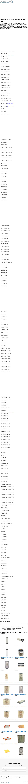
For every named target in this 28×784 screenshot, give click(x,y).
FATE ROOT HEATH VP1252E (5, 321)
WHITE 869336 (3, 602)
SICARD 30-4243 (4, 565)
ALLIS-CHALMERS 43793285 (5, 82)
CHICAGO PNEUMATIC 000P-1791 (6, 147)
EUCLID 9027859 (4, 267)
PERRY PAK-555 (3, 550)
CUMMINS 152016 (4, 187)
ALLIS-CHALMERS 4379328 (5, 80)
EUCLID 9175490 (4, 278)
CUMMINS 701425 (4, 195)
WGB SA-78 (3, 591)
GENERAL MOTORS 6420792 (5, 361)
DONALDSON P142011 (5, 254)
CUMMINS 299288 (4, 192)
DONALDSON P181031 (5, 256)
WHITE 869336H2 (4, 604)
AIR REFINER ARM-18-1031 (5, 66)
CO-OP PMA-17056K (4, 166)
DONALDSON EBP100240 (5, 231)
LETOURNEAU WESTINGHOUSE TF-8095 (7, 489)
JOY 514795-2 (3, 452)
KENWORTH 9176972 (4, 473)
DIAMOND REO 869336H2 (5, 225)
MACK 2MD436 (3, 515)
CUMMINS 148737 (4, 181)
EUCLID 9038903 (4, 275)
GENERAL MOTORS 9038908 (5, 397)
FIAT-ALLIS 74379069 (4, 326)
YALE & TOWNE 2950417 (5, 616)
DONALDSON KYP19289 (5, 235)
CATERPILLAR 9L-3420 (4, 145)
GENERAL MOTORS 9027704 (5, 366)
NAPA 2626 (3, 529)
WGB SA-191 (3, 584)
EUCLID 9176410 (4, 280)
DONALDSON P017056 (5, 238)
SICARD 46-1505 (4, 568)
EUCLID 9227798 (4, 316)
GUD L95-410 (3, 405)
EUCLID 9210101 (4, 286)
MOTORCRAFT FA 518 (4, 526)
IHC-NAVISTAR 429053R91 (5, 431)
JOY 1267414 (3, 449)
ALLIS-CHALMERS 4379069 (5, 74)
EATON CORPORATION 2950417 (6, 262)
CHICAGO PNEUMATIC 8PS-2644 (6, 155)
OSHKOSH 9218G (4, 539)
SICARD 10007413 (4, 562)
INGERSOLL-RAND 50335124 (6, 445)
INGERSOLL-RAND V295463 (5, 447)
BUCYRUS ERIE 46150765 (5, 113)
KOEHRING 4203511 (4, 476)
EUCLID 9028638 (4, 269)
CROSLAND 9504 (4, 174)
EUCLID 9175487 (4, 277)
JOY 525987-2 (3, 454)
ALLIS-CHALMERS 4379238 (5, 77)
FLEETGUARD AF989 (4, 330)
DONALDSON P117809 (5, 246)
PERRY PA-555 (3, 545)
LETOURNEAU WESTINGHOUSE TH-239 (7, 492)
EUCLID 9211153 (4, 309)
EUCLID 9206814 (4, 285)
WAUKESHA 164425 (4, 579)
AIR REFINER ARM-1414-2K (5, 59)
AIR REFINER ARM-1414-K (5, 61)
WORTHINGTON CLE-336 (5, 612)
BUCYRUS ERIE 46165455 (5, 137)
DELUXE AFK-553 (4, 199)
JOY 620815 (3, 455)
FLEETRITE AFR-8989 (4, 338)
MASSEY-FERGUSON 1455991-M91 (6, 523)
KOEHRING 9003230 (4, 479)
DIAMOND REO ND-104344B (6, 227)
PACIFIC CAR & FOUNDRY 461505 (6, 542)
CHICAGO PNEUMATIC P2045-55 (6, 158)
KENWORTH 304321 (4, 466)
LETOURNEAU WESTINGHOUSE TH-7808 (7, 497)
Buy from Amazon (11, 55)
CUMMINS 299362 (4, 194)
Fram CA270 (3, 340)
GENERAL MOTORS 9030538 (5, 395)
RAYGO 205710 (3, 555)
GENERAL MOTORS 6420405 (5, 358)
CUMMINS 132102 (4, 178)
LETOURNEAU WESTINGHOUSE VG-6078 (7, 499)
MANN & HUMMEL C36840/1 (6, 520)
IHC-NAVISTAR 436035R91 (5, 436)
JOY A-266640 (3, 460)
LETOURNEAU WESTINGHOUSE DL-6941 (7, 483)
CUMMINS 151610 (4, 183)
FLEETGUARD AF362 (4, 327)
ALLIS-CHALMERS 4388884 (5, 87)
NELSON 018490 (4, 533)
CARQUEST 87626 (4, 142)
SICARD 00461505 (4, 560)
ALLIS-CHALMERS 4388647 (5, 84)
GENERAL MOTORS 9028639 (5, 371)
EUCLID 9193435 (4, 283)
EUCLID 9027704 (4, 265)
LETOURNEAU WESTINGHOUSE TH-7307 (7, 495)
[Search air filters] (11, 624)
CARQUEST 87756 (4, 144)
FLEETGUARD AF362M (4, 329)
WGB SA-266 (3, 589)
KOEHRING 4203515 (4, 478)
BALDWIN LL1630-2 (4, 101)
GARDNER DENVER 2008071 (5, 348)
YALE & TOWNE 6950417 (5, 618)
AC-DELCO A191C (4, 53)
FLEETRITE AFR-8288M (5, 334)
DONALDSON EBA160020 (5, 230)
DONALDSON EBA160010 (5, 228)
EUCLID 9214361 (4, 313)
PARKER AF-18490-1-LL (5, 544)
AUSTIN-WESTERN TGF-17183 (6, 100)
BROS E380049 (3, 111)
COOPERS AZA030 (4, 171)
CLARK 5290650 (3, 162)
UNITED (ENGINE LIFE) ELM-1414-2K (7, 576)
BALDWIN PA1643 (4, 106)
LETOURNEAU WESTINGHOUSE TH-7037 (7, 494)
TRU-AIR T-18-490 (4, 573)
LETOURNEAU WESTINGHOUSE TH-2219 (7, 491)
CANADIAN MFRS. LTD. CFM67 (6, 139)
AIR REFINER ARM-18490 (5, 67)
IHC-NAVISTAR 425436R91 (5, 429)
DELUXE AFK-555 (4, 200)
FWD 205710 (3, 343)
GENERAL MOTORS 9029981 (5, 372)
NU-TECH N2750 (4, 536)
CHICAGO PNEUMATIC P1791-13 (6, 157)
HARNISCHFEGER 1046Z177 (5, 407)
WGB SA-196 (3, 586)
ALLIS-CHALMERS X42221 (5, 90)
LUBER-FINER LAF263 (4, 508)
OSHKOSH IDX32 (4, 541)
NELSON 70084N (4, 534)
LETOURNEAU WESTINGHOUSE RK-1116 (7, 487)
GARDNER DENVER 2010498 (5, 350)
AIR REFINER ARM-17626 (5, 64)
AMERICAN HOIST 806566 (5, 95)
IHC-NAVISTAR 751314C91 (5, 437)
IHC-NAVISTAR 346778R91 (5, 426)
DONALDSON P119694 (5, 252)
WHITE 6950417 (3, 599)
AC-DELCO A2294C (4, 55)
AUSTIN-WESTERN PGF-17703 (6, 98)
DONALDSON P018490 (5, 241)
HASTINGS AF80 (3, 408)
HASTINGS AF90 (3, 410)
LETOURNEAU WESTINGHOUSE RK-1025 (7, 486)
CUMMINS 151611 (4, 184)
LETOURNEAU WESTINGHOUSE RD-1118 (7, 484)
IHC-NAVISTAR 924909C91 (5, 444)
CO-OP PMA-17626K (4, 168)
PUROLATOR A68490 (4, 554)
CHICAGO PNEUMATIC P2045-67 (6, 160)
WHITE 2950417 (3, 597)
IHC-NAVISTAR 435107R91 (5, 434)
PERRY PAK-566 (3, 552)
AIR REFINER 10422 (4, 58)
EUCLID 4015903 (4, 264)
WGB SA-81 (3, 592)
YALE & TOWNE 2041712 (5, 615)
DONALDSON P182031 (5, 257)
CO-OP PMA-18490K (4, 170)
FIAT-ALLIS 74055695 (4, 324)
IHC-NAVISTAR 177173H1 (5, 418)
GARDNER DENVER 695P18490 (6, 353)
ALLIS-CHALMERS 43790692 (5, 76)
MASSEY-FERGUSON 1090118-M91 (6, 521)
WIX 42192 (3, 607)
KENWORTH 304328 (4, 468)
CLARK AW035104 (4, 165)
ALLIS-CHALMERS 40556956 (5, 71)
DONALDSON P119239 (5, 249)
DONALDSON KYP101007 (5, 233)
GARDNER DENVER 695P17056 (6, 351)
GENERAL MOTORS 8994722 (5, 364)
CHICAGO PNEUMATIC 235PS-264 (6, 152)
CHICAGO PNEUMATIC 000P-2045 (6, 149)
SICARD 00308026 (4, 558)
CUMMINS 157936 (4, 191)
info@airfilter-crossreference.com (23, 782)
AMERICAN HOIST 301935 (5, 93)
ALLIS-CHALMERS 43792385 (5, 79)
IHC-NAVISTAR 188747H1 (5, 420)
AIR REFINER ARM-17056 (5, 63)
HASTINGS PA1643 (4, 412)
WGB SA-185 (3, 583)
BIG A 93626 (3, 109)
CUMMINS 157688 (4, 189)
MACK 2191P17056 (4, 512)
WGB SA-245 (3, 587)
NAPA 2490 (3, 528)
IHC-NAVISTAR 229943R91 (5, 421)
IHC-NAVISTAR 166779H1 (5, 415)
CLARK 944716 (3, 163)
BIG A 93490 (3, 108)
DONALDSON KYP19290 (5, 236)
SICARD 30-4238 (4, 563)
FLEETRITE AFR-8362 (4, 335)
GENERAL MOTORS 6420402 (5, 356)
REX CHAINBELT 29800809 (5, 557)
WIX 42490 (3, 608)
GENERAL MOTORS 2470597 (5, 355)
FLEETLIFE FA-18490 (4, 332)
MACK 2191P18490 (4, 513)
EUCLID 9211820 (4, 311)
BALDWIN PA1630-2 (4, 105)
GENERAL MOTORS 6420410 (5, 359)
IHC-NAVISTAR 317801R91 (5, 423)
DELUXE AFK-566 (4, 223)
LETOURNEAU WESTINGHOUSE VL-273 (7, 502)
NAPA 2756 (3, 531)
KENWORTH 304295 (4, 465)
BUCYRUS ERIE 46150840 (5, 114)
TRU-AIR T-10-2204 (4, 571)
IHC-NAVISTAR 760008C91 (5, 441)
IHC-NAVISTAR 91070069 (5, 442)
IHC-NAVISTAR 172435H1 (5, 416)
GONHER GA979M (4, 402)
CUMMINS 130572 (4, 176)
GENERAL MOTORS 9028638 (5, 369)
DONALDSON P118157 (5, 248)
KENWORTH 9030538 (4, 470)
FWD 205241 (3, 342)
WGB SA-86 (3, 594)
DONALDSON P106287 (5, 244)
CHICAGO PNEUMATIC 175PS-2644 (7, 150)
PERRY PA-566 (3, 547)
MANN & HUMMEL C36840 (5, 518)
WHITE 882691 (3, 605)
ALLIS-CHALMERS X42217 (5, 88)
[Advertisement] (14, 11)
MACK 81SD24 (3, 516)
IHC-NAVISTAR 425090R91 (5, 428)
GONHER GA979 (4, 400)
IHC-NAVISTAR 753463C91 (5, 439)
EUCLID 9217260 (4, 314)
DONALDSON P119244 (5, 251)
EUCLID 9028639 (4, 270)
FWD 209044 (3, 345)
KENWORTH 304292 (4, 463)
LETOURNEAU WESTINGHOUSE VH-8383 (7, 500)
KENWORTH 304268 (4, 462)
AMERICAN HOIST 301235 (5, 92)
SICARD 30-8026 (4, 566)
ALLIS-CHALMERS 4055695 (5, 69)
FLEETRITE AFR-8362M (5, 337)
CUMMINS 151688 (4, 186)
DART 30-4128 (3, 197)
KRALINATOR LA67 (4, 481)
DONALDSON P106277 (5, 243)
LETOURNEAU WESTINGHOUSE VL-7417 (7, 504)
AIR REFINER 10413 (4, 56)
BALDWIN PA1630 (4, 103)
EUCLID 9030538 (4, 273)
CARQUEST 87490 (4, 141)
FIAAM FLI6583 (3, 322)
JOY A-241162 (3, 457)
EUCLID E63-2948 (4, 319)
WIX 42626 (3, 610)
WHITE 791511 (3, 600)
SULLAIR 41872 (3, 570)
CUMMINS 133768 (4, 179)
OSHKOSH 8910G (4, 537)
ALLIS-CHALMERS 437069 (5, 72)
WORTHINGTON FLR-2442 (5, 613)
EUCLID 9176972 (4, 281)
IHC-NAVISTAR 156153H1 (5, 413)
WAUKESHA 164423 (4, 578)
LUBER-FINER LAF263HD (5, 510)
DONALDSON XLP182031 (5, 259)
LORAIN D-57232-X (4, 505)
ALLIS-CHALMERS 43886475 (5, 85)
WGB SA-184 (3, 581)
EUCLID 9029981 (4, 272)
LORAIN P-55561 (4, 507)
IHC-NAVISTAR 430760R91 (5, 433)
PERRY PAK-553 (3, 549)
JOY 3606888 (3, 450)
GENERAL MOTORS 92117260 (6, 399)
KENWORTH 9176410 (4, 471)
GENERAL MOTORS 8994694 (5, 363)
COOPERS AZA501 (4, 173)
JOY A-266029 (3, 458)
